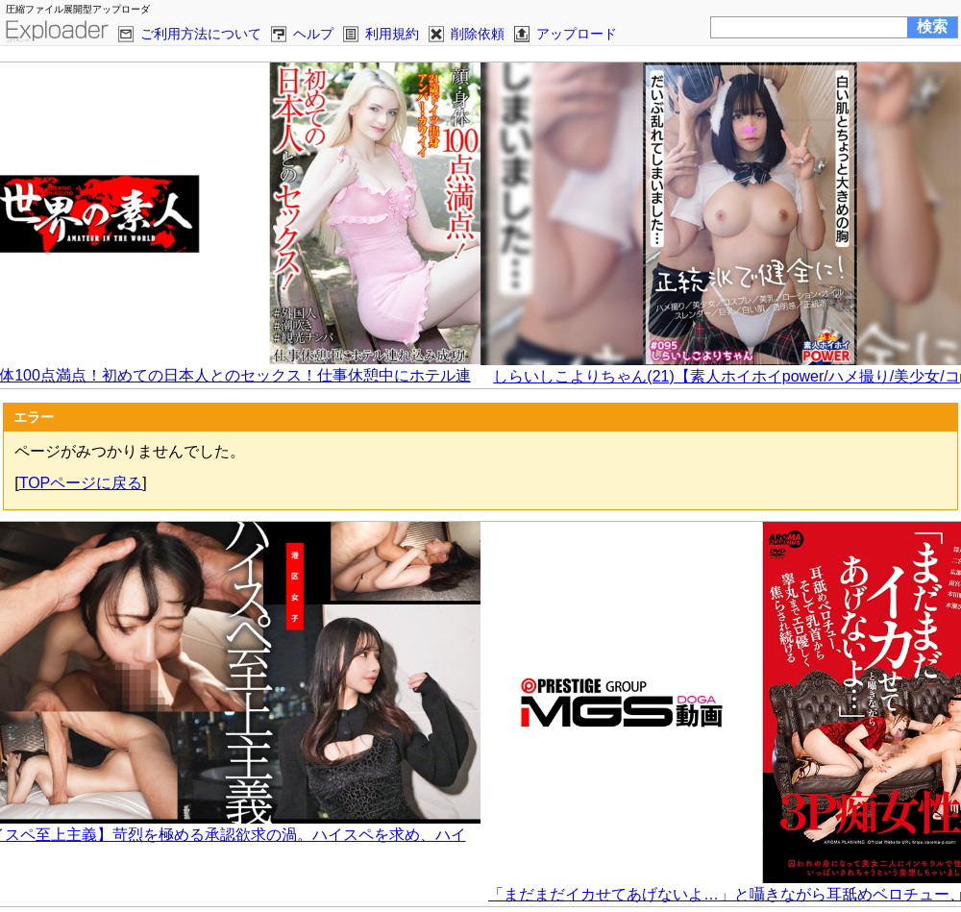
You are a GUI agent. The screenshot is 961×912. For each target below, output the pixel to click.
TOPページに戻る (81, 483)
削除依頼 (478, 33)
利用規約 (392, 33)
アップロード (576, 33)
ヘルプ (313, 33)
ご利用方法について (200, 33)
